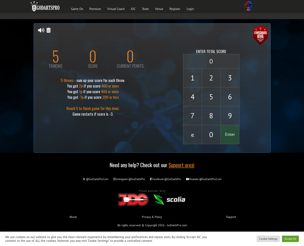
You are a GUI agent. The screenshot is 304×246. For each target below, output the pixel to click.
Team (145, 9)
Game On (77, 9)
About (73, 217)
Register (175, 9)
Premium (95, 9)
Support (231, 217)
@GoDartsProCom (95, 179)
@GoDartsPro (129, 179)
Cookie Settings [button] (268, 239)
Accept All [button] (290, 239)
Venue (159, 9)
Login (190, 9)
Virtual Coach (116, 9)
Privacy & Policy (152, 217)
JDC (133, 9)
